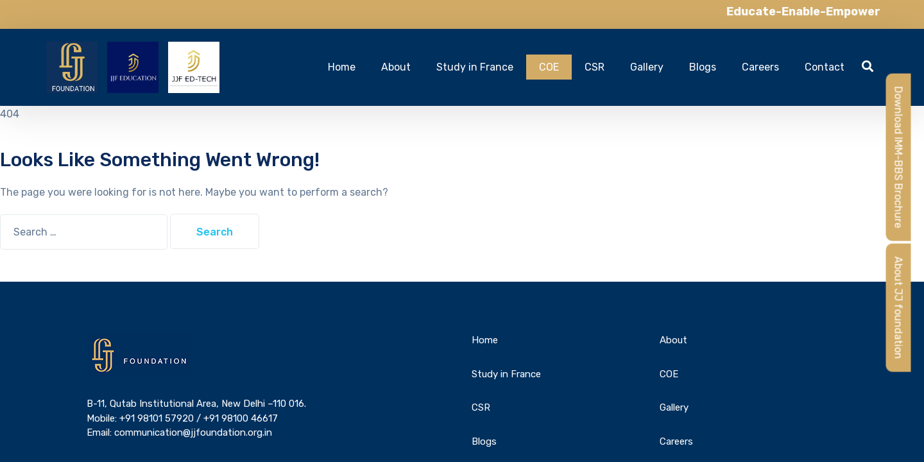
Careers (760, 67)
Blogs (702, 67)
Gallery (646, 67)
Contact (824, 67)
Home (341, 67)
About (396, 67)
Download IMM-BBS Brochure (899, 157)
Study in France (474, 67)
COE (549, 67)
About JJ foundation (899, 308)
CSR (594, 67)
